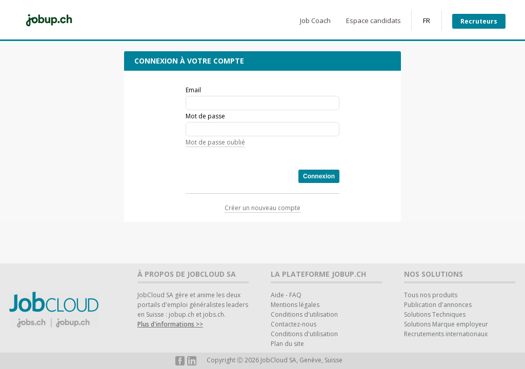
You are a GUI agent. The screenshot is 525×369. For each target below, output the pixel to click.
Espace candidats (373, 20)
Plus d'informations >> (170, 324)
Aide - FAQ (286, 295)
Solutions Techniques (435, 314)
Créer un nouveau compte (262, 207)
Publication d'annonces (438, 304)
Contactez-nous (293, 324)
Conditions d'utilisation (304, 314)
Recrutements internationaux (446, 334)
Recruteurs (478, 21)
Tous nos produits (430, 295)
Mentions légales (295, 304)
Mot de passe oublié (215, 142)
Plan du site (287, 343)
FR (426, 20)
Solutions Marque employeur (446, 324)
